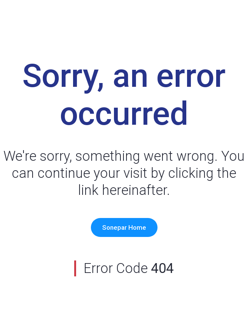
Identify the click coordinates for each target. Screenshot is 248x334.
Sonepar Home (124, 227)
